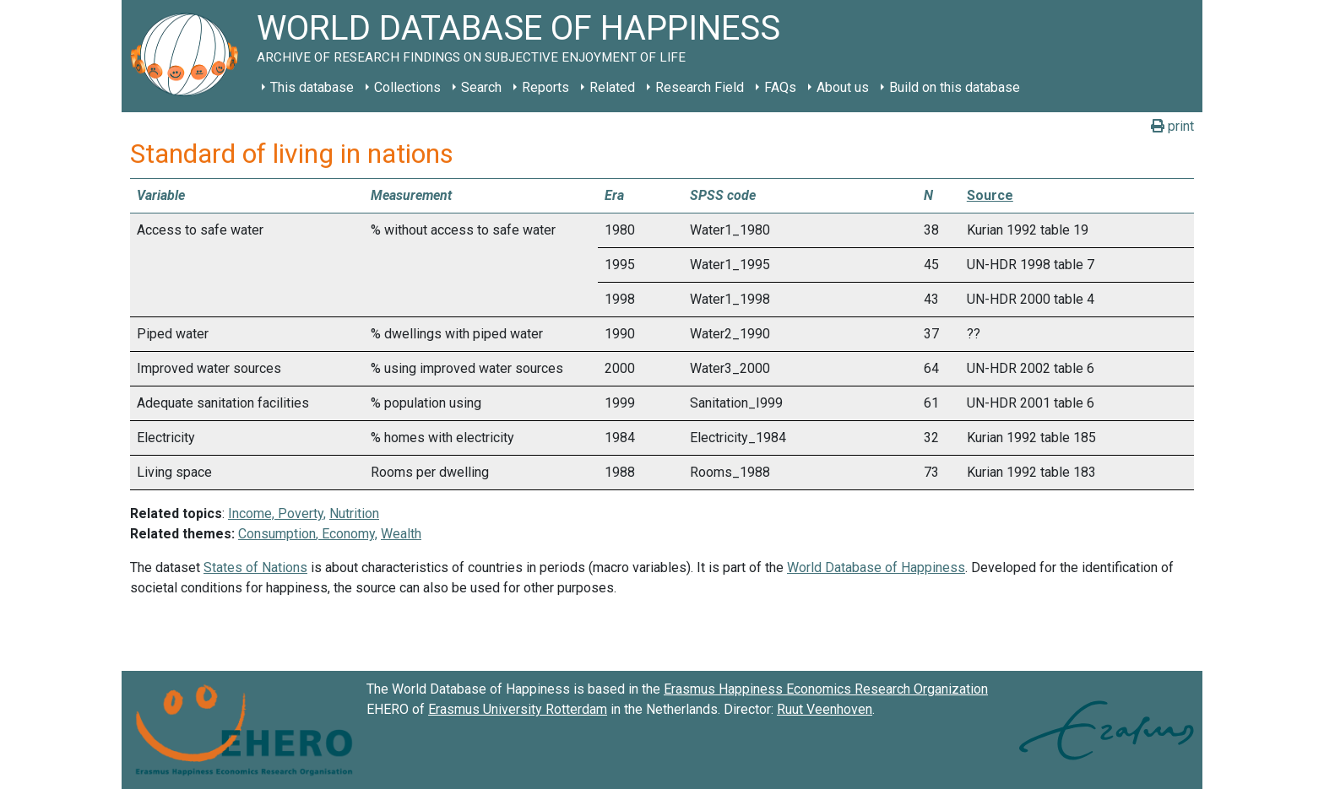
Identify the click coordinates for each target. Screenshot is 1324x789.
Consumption (277, 534)
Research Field (699, 87)
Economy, (347, 534)
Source (990, 195)
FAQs (780, 87)
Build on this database (954, 87)
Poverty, (302, 513)
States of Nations (255, 567)
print (1172, 126)
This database (312, 87)
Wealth (401, 534)
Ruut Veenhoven (824, 709)
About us (843, 87)
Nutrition (354, 513)
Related (612, 87)
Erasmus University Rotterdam (517, 709)
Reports (545, 87)
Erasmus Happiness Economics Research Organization (826, 689)
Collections (407, 87)
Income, (253, 513)
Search (481, 87)
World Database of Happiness (876, 567)
